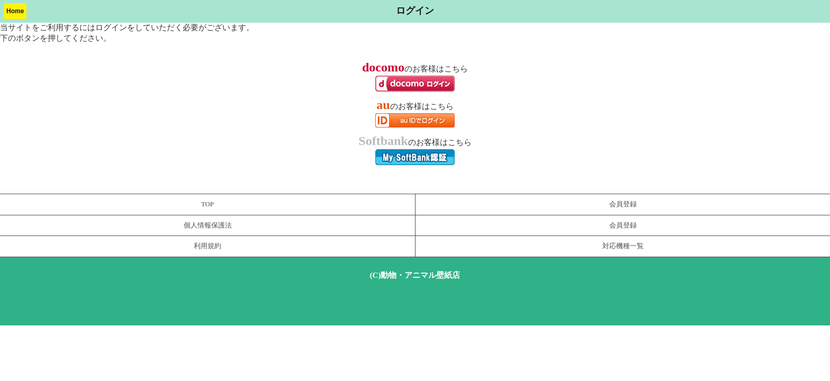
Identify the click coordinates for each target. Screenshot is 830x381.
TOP (207, 204)
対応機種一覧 (623, 246)
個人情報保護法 (208, 225)
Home (15, 11)
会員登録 (623, 204)
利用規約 (207, 246)
